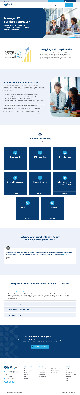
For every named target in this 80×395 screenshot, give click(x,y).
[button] (18, 53)
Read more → (66, 254)
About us (68, 366)
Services (33, 5)
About (27, 5)
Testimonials (49, 5)
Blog (55, 5)
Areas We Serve (40, 5)
